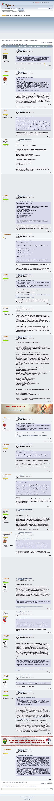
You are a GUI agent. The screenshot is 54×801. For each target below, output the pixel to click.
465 (22, 44)
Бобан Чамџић (7, 474)
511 (26, 44)
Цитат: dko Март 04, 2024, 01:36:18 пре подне (24, 55)
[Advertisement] (27, 28)
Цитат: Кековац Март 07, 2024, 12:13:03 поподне (24, 755)
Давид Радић (7, 234)
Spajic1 (5, 110)
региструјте (23, 8)
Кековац (6, 307)
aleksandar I (7, 444)
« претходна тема (43, 42)
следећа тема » (49, 42)
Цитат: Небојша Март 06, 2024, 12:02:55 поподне (24, 450)
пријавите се (15, 8)
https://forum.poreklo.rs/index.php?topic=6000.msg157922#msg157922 (32, 764)
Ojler (5, 417)
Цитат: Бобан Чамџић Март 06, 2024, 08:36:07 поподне (25, 697)
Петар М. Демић (8, 532)
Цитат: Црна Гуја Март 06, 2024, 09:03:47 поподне (24, 538)
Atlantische (6, 71)
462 (17, 44)
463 (19, 44)
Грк (5, 612)
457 (9, 44)
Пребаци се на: (37, 789)
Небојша (6, 139)
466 (23, 44)
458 (11, 44)
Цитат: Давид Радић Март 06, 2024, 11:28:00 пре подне (25, 280)
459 (12, 44)
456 (7, 44)
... (6, 44)
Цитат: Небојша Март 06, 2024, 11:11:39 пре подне (24, 201)
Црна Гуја (6, 509)
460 (14, 44)
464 (20, 44)
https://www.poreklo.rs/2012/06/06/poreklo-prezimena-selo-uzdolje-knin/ (28, 90)
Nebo (5, 49)
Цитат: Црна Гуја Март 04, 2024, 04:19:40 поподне (24, 77)
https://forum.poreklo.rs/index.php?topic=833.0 (25, 297)
